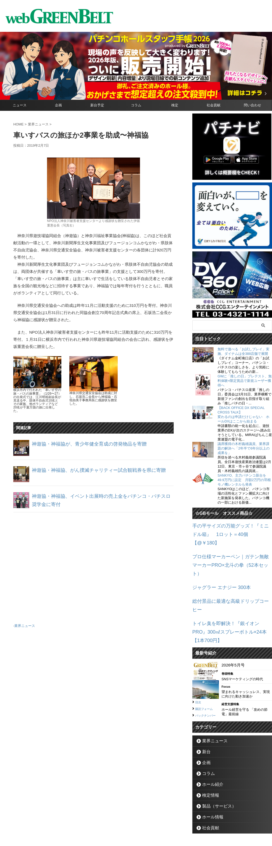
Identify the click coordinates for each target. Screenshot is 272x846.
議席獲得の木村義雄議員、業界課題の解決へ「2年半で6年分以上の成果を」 (244, 448)
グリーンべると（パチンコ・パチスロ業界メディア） (136, 834)
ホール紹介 (210, 745)
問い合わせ (252, 105)
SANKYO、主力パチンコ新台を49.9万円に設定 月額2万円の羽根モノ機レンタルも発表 (244, 479)
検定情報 (208, 756)
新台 (204, 713)
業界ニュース (24, 625)
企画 (58, 105)
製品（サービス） (215, 767)
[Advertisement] (93, 565)
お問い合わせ (129, 821)
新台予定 (97, 105)
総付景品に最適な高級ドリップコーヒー (228, 577)
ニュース (20, 105)
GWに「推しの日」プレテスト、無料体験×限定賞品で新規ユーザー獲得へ (245, 380)
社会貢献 (213, 105)
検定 (174, 105)
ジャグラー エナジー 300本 (216, 564)
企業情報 (107, 821)
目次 (199, 657)
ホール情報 (210, 778)
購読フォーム (206, 664)
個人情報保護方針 (158, 821)
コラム (136, 105)
